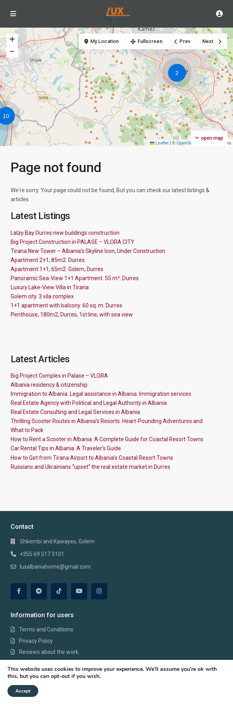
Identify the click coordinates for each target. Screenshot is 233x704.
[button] (179, 74)
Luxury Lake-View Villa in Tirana (50, 287)
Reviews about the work (48, 652)
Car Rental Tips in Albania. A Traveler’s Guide (66, 448)
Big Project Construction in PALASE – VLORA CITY (72, 242)
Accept (22, 691)
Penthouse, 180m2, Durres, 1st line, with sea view (72, 314)
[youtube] (79, 591)
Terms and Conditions (46, 629)
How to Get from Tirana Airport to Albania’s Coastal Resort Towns (92, 458)
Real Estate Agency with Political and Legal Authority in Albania (89, 403)
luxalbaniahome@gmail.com (55, 567)
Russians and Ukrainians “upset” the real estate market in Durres (90, 467)
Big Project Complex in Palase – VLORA (59, 376)
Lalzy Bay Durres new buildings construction (65, 233)
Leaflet (159, 142)
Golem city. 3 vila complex (42, 296)
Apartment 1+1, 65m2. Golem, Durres (57, 269)
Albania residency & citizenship (49, 385)
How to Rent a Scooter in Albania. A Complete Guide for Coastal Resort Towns (107, 439)
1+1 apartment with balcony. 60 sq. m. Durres (66, 305)
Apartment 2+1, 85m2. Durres (48, 260)
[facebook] (19, 591)
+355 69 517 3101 (42, 554)
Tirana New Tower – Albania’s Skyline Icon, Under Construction (88, 251)
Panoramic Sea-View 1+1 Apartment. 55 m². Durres (75, 278)
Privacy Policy (36, 641)
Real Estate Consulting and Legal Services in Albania (75, 412)
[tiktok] (59, 591)
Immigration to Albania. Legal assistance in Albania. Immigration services (101, 394)
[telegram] (39, 591)
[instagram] (99, 591)
